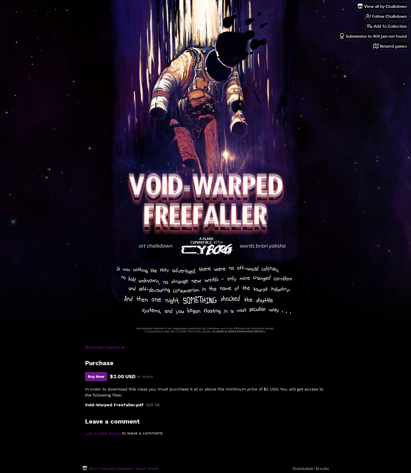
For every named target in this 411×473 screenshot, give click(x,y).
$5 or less (322, 468)
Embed (153, 468)
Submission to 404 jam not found (373, 36)
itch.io (93, 468)
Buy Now (96, 376)
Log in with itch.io (103, 433)
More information (105, 346)
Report (140, 468)
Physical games (303, 468)
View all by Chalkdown (116, 468)
